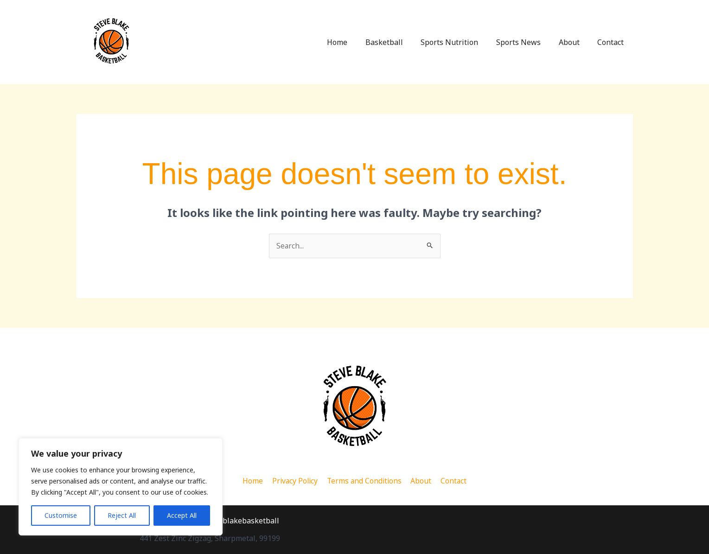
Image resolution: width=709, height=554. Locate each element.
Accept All (182, 515)
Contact (612, 42)
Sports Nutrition (460, 42)
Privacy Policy (295, 481)
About (573, 42)
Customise (61, 515)
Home (354, 42)
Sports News (526, 42)
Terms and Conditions (364, 481)
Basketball (398, 42)
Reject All (122, 515)
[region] (121, 486)
